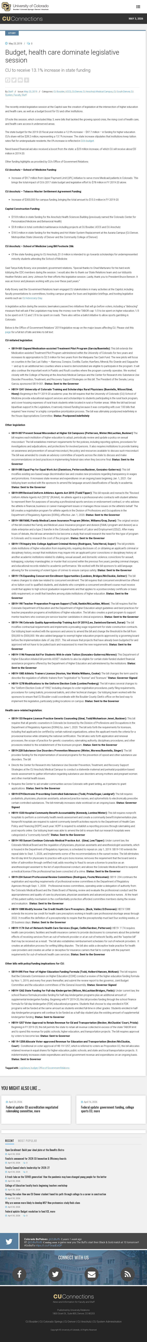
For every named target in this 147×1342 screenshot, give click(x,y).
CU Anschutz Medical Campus (98, 91)
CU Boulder (59, 91)
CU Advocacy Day (32, 298)
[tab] (9, 1140)
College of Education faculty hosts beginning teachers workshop (36, 1185)
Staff (10, 91)
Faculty (17, 95)
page (8, 332)
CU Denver (77, 91)
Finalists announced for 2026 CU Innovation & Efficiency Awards (35, 1158)
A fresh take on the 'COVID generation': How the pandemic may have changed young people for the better (56, 1177)
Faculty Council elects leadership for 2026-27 (27, 1168)
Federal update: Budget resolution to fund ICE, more (30, 1211)
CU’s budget (87, 140)
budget (34, 1068)
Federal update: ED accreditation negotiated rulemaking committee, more (32, 1109)
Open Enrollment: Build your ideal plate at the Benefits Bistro (34, 1150)
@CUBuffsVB (35, 1242)
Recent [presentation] (9, 1141)
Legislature (24, 1068)
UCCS (68, 91)
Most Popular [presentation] (27, 1141)
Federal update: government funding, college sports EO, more (107, 1109)
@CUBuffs (54, 1239)
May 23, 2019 (30, 91)
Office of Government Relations (53, 1068)
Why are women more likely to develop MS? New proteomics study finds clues (42, 1203)
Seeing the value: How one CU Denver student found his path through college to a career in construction (55, 1194)
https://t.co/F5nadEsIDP (49, 1245)
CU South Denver (122, 91)
